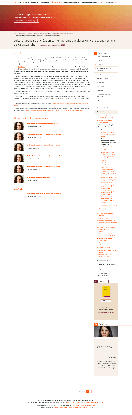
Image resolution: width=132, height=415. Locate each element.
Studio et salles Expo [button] (32, 2)
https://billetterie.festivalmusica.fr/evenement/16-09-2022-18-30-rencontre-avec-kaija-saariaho (54, 110)
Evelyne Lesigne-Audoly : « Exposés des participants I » (44, 134)
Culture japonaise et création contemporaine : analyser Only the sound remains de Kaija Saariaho (109, 141)
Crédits (94, 405)
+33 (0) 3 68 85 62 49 (73, 402)
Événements (22, 33)
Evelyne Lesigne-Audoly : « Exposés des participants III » (44, 156)
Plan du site (76, 405)
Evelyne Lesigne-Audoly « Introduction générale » (42, 123)
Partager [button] (82, 391)
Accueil (15, 33)
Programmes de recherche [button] (72, 2)
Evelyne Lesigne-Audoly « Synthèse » (38, 177)
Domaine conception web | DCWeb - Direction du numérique (70, 407)
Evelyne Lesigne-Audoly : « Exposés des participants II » (44, 145)
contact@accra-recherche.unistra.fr (93, 402)
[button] (101, 2)
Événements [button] (56, 2)
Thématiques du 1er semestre (66, 33)
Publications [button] (46, 2)
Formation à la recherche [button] (90, 2)
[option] (106, 301)
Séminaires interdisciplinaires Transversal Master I (46, 33)
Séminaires (29, 33)
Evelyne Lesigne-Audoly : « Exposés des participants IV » (44, 166)
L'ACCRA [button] (21, 2)
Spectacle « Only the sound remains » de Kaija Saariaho (44, 193)
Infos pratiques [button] (111, 2)
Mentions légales (86, 405)
